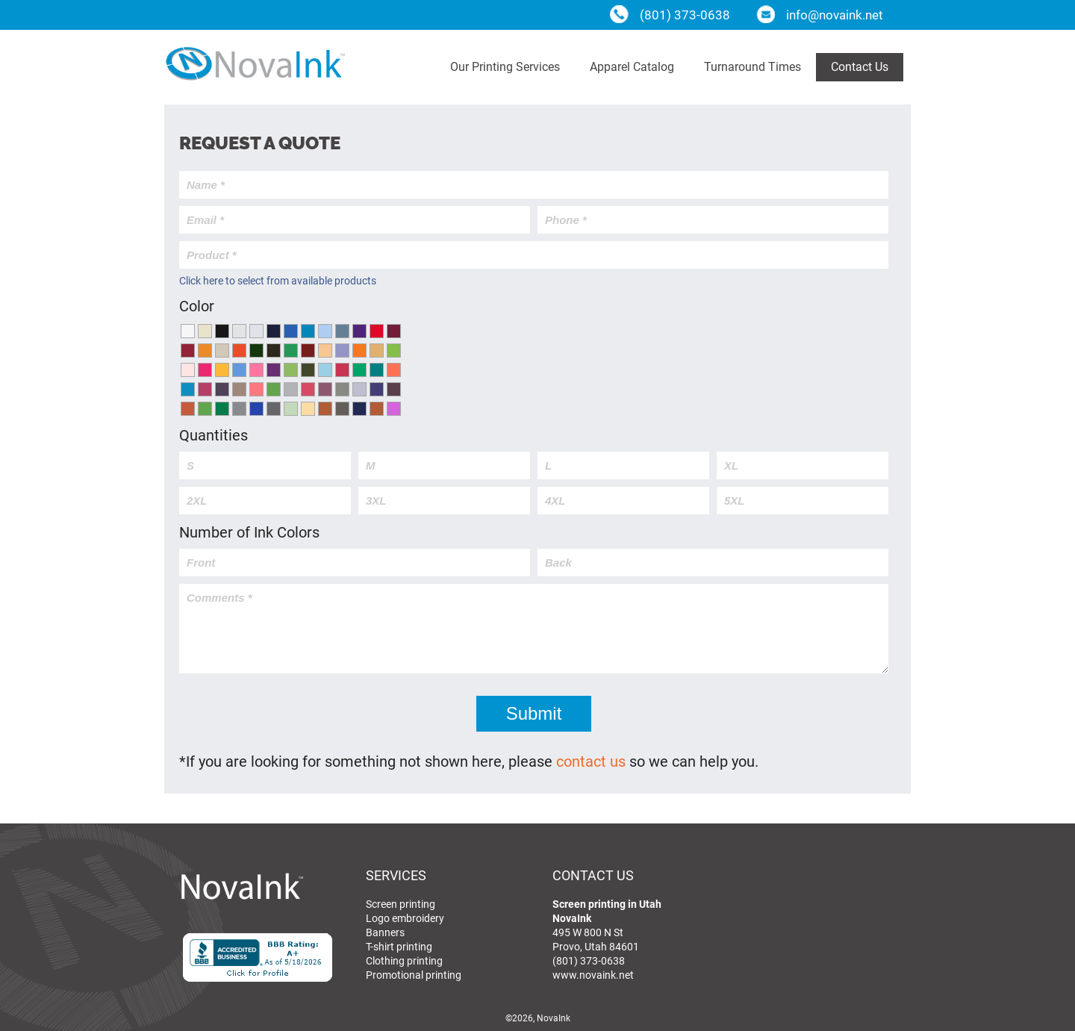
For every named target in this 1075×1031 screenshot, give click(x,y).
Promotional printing (413, 975)
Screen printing (400, 904)
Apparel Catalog (632, 66)
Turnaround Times (752, 66)
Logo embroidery (405, 918)
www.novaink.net (593, 975)
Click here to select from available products (277, 280)
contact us (591, 760)
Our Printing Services (505, 66)
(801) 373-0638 (588, 960)
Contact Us (859, 66)
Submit (534, 713)
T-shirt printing (399, 946)
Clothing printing (404, 960)
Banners (385, 932)
